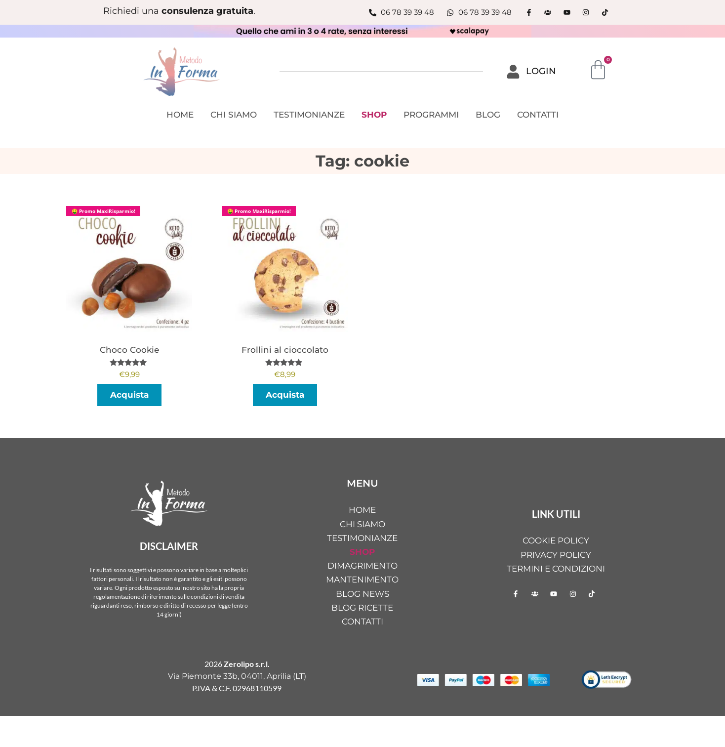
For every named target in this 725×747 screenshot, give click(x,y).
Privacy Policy (556, 555)
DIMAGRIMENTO (362, 566)
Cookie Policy (556, 540)
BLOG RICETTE (362, 608)
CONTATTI (538, 115)
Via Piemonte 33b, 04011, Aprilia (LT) (237, 676)
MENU (362, 483)
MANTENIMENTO (362, 579)
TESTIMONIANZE (309, 115)
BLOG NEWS (362, 594)
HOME (180, 115)
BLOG (488, 115)
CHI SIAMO (233, 115)
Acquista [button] (129, 395)
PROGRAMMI (431, 115)
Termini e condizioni (556, 569)
